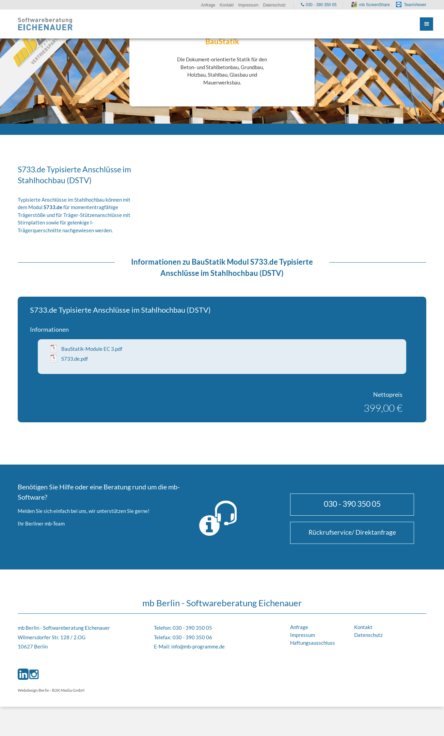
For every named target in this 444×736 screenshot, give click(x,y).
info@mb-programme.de (198, 646)
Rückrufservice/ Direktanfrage (352, 532)
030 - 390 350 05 (352, 503)
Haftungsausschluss (312, 643)
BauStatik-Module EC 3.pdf (91, 349)
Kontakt (363, 627)
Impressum (302, 635)
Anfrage (299, 627)
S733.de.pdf (74, 359)
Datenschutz (368, 635)
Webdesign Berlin (33, 690)
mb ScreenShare (374, 4)
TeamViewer (415, 4)
